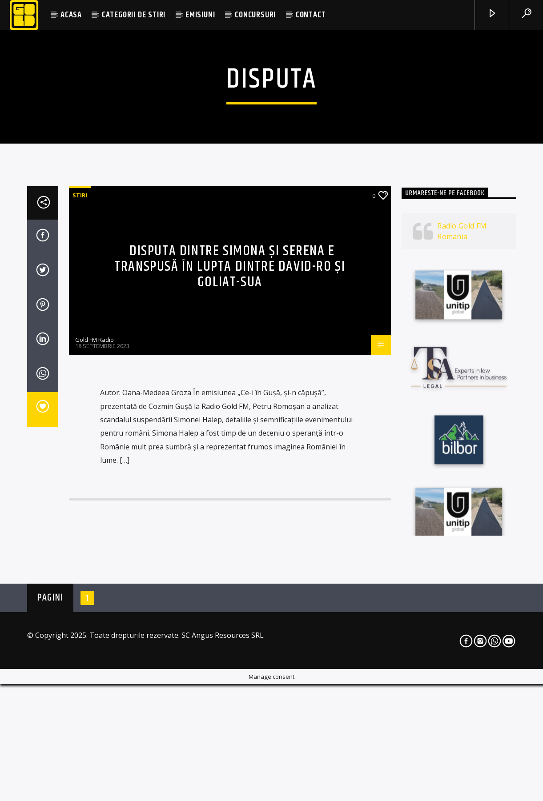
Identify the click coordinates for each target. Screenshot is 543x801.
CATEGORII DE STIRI (133, 14)
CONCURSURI (255, 14)
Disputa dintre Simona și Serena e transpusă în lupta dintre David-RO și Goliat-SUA (229, 479)
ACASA (71, 14)
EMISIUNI (200, 14)
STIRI (79, 409)
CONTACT (311, 14)
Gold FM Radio (94, 553)
